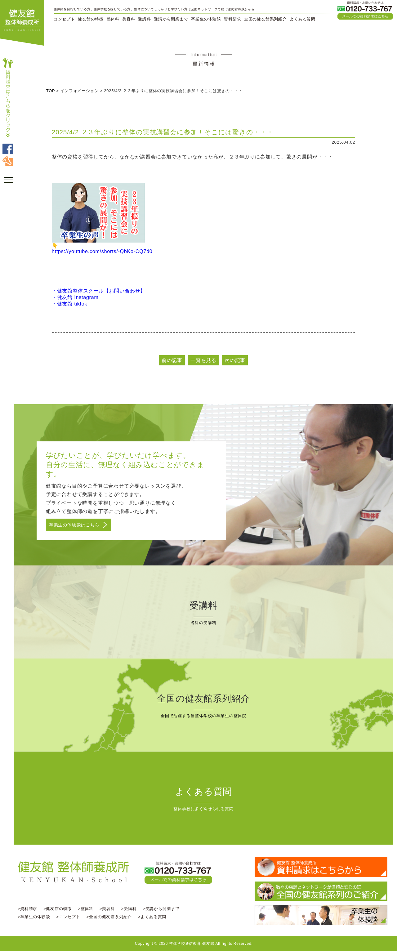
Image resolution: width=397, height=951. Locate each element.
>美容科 (109, 908)
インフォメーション (81, 90)
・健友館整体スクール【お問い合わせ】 (100, 290)
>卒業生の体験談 (36, 916)
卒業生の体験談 (206, 19)
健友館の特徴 (91, 19)
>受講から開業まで (163, 908)
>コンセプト (70, 916)
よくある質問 (302, 19)
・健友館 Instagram (76, 297)
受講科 (144, 19)
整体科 (113, 19)
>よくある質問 (154, 916)
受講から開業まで (171, 19)
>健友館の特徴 (59, 908)
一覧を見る (204, 360)
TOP (52, 90)
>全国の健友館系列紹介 (111, 916)
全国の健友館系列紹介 (265, 19)
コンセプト (64, 19)
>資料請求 (29, 908)
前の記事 (173, 360)
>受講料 (131, 908)
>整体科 (88, 908)
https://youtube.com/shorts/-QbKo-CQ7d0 (103, 251)
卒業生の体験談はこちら (76, 524)
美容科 (128, 19)
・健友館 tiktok (71, 303)
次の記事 (235, 360)
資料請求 (232, 19)
